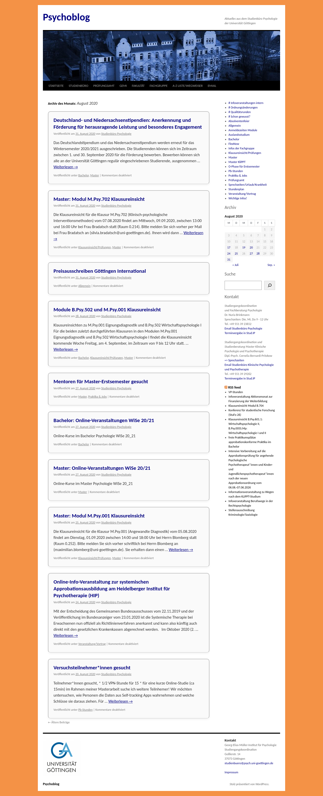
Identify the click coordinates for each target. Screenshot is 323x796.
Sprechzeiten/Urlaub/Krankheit (248, 184)
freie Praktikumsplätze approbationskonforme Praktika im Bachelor (250, 442)
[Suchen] (269, 285)
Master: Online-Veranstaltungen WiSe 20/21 (101, 468)
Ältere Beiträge (59, 722)
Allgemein (84, 286)
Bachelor (83, 175)
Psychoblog (66, 17)
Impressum (231, 772)
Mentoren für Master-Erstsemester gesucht (100, 381)
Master (94, 175)
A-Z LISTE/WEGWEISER (188, 86)
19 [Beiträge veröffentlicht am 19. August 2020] (243, 247)
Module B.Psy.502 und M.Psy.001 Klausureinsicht (107, 309)
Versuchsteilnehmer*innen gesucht (91, 667)
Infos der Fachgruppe (242, 148)
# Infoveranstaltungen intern (246, 103)
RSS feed (234, 387)
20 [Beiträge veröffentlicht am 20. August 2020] (251, 247)
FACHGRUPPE (159, 86)
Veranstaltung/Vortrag (92, 644)
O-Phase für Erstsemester (244, 166)
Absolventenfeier (239, 121)
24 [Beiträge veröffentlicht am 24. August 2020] (228, 253)
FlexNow (234, 144)
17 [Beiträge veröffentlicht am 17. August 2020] (228, 247)
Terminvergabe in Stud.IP (240, 333)
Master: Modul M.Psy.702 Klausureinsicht (99, 199)
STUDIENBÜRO (78, 86)
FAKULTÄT (138, 86)
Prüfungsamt (237, 180)
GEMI (123, 86)
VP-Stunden (236, 392)
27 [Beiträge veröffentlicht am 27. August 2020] (251, 253)
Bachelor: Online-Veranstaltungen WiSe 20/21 (103, 420)
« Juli (235, 265)
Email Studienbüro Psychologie (243, 328)
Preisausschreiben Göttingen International (99, 271)
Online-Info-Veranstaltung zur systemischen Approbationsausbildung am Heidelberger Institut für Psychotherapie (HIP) (111, 589)
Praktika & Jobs (97, 396)
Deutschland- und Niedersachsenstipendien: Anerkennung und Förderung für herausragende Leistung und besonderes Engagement (127, 123)
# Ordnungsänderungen (243, 107)
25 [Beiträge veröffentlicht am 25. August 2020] (236, 253)
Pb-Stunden (85, 709)
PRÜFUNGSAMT (104, 86)
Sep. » (271, 265)
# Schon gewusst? (239, 116)
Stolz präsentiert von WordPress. (249, 784)
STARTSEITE (56, 86)
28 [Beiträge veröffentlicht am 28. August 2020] (257, 253)
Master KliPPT (237, 162)
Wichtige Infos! (238, 198)
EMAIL (212, 86)
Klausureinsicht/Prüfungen (94, 247)
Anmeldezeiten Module (243, 130)
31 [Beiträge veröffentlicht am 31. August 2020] (228, 259)
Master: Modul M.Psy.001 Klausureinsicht (99, 515)
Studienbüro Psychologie (116, 133)
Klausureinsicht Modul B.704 (246, 405)
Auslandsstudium (239, 134)
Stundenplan (236, 189)
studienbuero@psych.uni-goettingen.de (249, 763)
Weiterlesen (65, 166)
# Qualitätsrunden (240, 112)
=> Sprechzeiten (234, 360)
